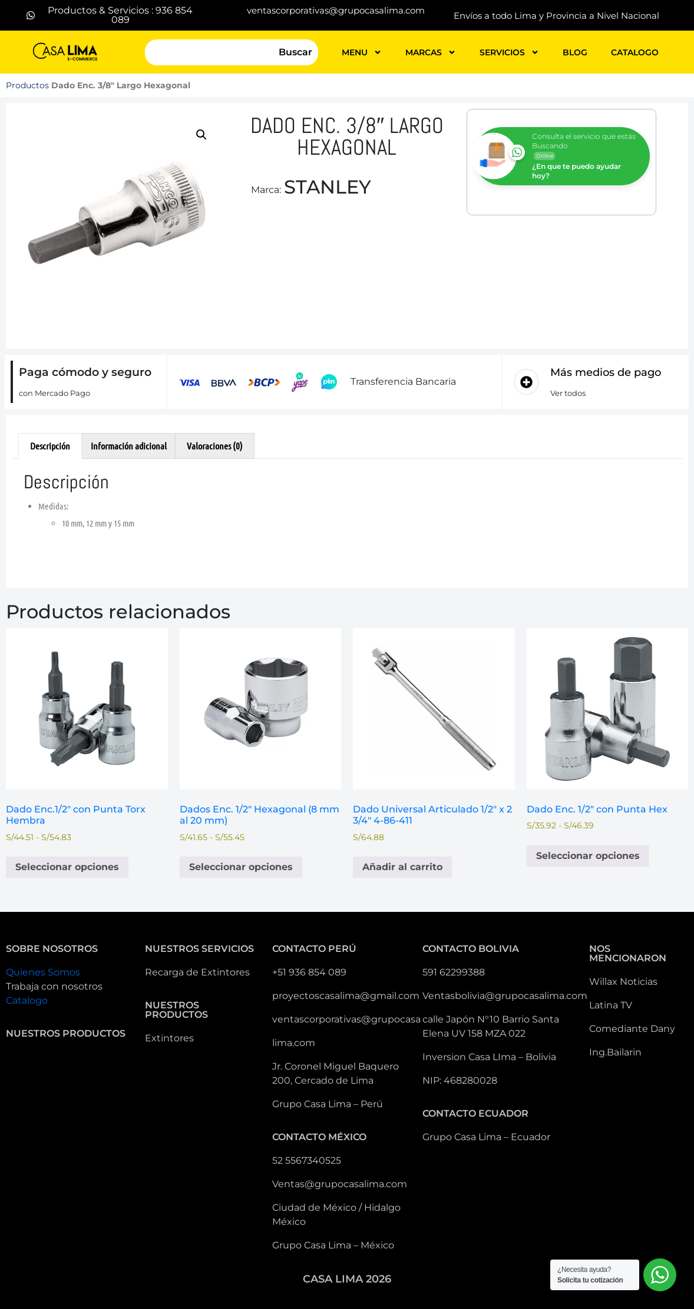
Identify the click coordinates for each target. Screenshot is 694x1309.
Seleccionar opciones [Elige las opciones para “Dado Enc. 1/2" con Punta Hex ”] (588, 855)
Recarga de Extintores (197, 972)
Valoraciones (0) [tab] (215, 445)
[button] (201, 134)
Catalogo (27, 1000)
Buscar (295, 52)
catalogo (635, 52)
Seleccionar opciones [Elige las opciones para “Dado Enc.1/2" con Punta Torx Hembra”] (67, 866)
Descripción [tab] (50, 445)
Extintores (169, 1038)
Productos (27, 85)
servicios (509, 52)
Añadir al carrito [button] (402, 866)
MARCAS (430, 52)
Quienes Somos (43, 972)
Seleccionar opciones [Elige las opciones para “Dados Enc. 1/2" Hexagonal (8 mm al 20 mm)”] (241, 866)
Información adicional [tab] (129, 445)
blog (575, 52)
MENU (362, 52)
